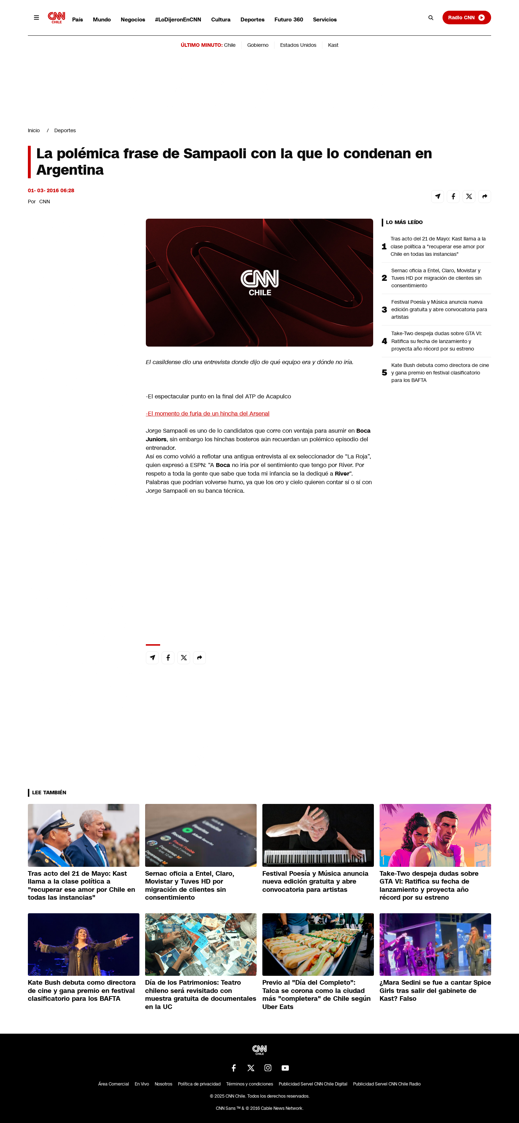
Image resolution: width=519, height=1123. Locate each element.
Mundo (102, 19)
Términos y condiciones (249, 1084)
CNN (44, 201)
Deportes (253, 19)
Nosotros (163, 1084)
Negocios (133, 19)
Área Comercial (113, 1084)
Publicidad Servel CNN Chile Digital (313, 1084)
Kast (333, 45)
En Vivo (142, 1084)
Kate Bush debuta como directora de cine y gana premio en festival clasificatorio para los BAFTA (440, 373)
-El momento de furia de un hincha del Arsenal (208, 413)
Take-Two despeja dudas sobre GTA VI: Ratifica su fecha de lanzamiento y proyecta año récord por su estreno (436, 341)
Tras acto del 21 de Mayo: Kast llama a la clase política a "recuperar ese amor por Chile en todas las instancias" (438, 246)
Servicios (325, 19)
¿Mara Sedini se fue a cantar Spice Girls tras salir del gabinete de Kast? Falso (435, 990)
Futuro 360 (289, 19)
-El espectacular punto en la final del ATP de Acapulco (218, 396)
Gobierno (257, 45)
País (77, 19)
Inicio (34, 130)
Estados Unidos (298, 45)
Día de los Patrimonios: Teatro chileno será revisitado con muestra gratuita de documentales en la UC (200, 995)
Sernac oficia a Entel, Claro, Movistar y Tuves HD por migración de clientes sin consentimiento (436, 278)
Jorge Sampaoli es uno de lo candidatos (199, 431)
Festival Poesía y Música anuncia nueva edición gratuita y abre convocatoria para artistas (439, 309)
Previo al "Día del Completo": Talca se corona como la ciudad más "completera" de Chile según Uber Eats (316, 995)
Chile (230, 45)
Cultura (221, 19)
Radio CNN (466, 17)
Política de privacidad (199, 1084)
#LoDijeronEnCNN (178, 19)
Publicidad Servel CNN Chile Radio (387, 1084)
